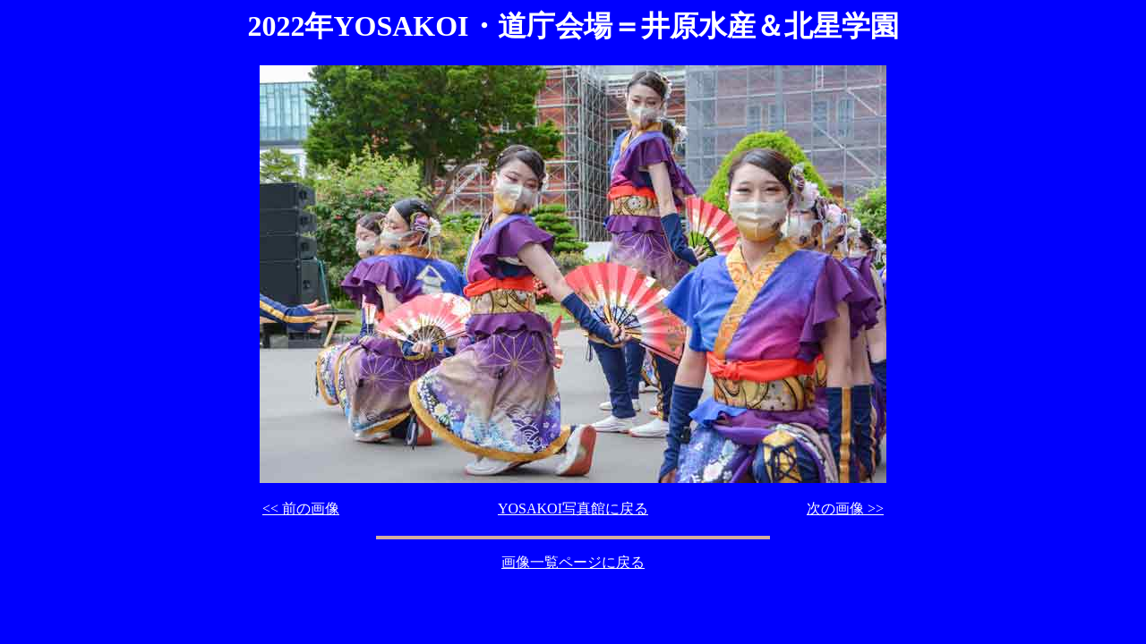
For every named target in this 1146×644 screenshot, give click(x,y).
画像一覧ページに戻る (573, 562)
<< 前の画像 (300, 508)
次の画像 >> (845, 508)
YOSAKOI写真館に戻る (573, 508)
